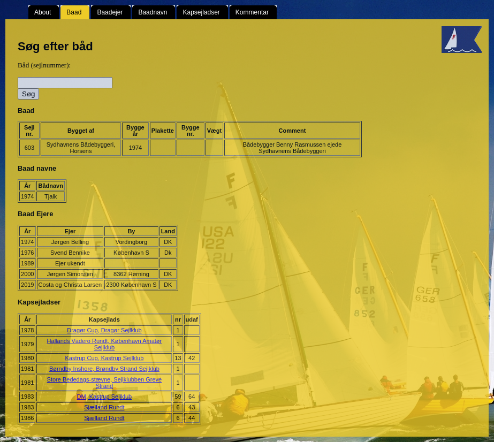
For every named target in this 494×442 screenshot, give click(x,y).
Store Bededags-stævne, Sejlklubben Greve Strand (104, 382)
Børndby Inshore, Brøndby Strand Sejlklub (104, 368)
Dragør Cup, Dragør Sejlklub (104, 330)
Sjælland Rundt (104, 407)
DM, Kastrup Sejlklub (104, 396)
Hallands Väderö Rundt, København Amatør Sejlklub (104, 344)
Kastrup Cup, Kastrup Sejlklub (104, 358)
